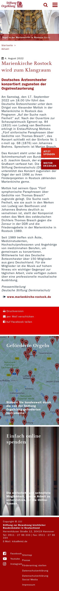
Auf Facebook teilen (17, 321)
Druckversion (13, 311)
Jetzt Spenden (49, 153)
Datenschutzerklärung (35, 570)
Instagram (16, 564)
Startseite (7, 45)
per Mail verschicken (18, 316)
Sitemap (27, 555)
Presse (26, 560)
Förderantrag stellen (34, 565)
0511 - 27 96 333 (19, 535)
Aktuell (5, 49)
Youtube (15, 558)
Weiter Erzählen (49, 164)
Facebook (16, 553)
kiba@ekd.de (19, 541)
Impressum (28, 584)
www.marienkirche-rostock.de (29, 297)
